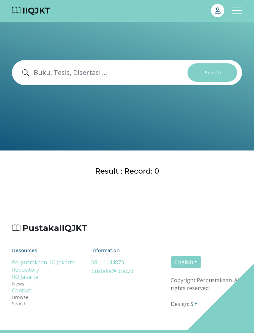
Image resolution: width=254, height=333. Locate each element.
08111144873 (107, 262)
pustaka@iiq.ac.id (112, 271)
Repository (25, 269)
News (18, 284)
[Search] (111, 72)
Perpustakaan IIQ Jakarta (43, 262)
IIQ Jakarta (25, 277)
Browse (20, 297)
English (184, 262)
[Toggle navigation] (237, 11)
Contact (21, 290)
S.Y (193, 304)
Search (213, 73)
